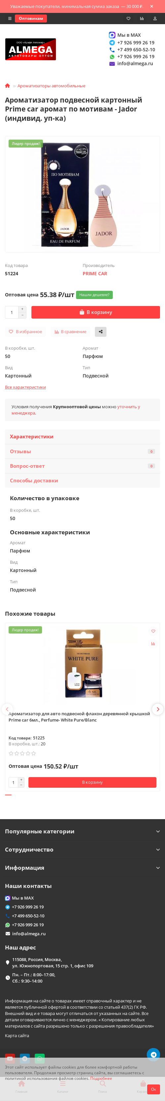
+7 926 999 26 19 (131, 42)
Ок (153, 1089)
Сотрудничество (82, 849)
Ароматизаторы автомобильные (51, 86)
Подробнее (101, 1078)
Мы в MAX (124, 34)
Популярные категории (82, 831)
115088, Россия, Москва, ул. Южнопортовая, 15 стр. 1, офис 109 (52, 962)
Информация (82, 867)
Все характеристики (25, 387)
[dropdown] (10, 18)
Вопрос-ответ (82, 465)
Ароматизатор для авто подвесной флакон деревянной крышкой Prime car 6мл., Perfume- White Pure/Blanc (79, 717)
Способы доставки (34, 480)
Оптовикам (31, 18)
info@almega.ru (130, 63)
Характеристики (32, 436)
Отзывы (82, 451)
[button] (7, 709)
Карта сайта (17, 1035)
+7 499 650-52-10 (131, 49)
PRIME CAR (95, 273)
